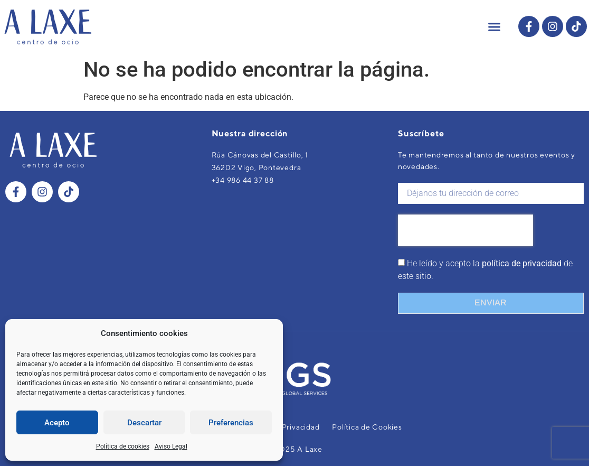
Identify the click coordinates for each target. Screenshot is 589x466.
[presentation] (465, 230)
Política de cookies (122, 446)
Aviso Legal (171, 446)
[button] (494, 26)
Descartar (144, 422)
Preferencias (230, 422)
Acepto (57, 422)
